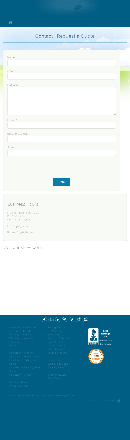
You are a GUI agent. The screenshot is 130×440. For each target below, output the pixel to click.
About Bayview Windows (23, 327)
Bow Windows (55, 334)
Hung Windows (56, 342)
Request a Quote (18, 382)
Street (11, 147)
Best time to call (17, 133)
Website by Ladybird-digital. (103, 400)
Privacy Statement (19, 386)
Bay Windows (55, 331)
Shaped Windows (57, 353)
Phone (11, 120)
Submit (61, 182)
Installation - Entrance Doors (25, 356)
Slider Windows (56, 349)
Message (13, 84)
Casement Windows (59, 338)
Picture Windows (57, 345)
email (10, 71)
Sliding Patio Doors (58, 364)
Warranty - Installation (21, 338)
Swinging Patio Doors (59, 367)
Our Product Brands (20, 331)
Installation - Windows (21, 353)
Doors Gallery (55, 378)
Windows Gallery (57, 375)
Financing (14, 342)
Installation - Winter (20, 375)
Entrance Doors (56, 360)
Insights (13, 345)
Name (11, 57)
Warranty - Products (20, 334)
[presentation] (26, 167)
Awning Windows (57, 327)
